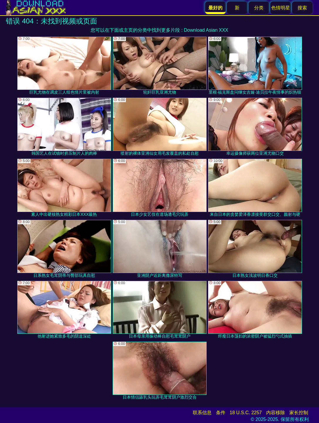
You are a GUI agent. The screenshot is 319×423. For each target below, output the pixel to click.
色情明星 (280, 7)
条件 (220, 412)
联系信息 (202, 412)
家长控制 (298, 412)
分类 (259, 7)
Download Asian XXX (206, 30)
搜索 (302, 7)
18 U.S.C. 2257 (246, 412)
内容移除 (275, 412)
